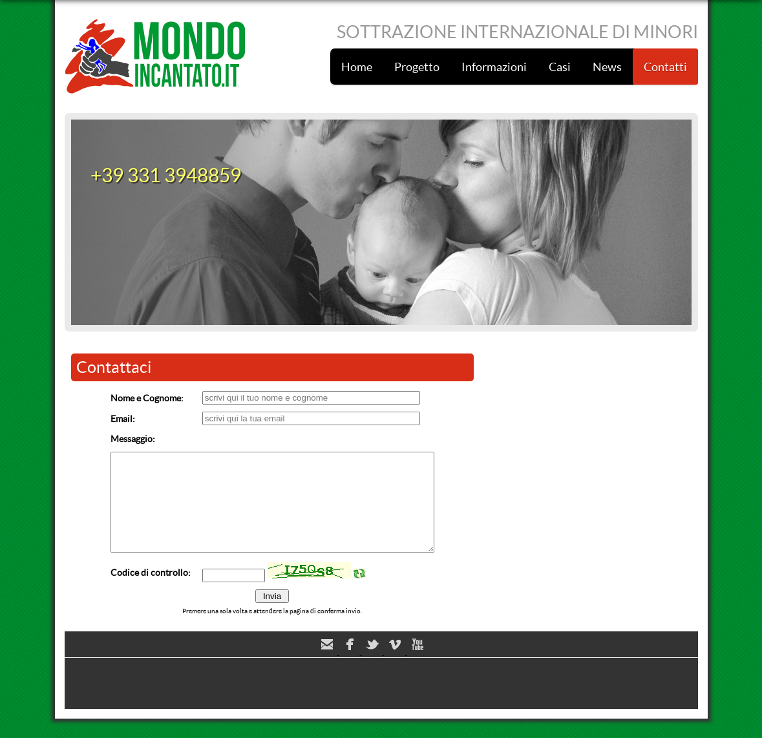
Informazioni (494, 66)
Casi (560, 66)
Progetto (416, 66)
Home (356, 66)
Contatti (665, 66)
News (607, 66)
